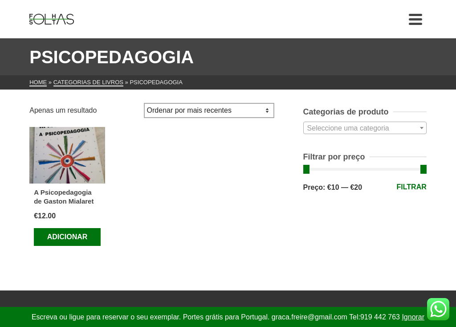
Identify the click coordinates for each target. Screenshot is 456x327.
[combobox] (365, 128)
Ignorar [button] (413, 317)
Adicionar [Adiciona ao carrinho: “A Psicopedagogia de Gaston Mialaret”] (67, 237)
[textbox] (365, 128)
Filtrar (412, 187)
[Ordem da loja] (209, 110)
